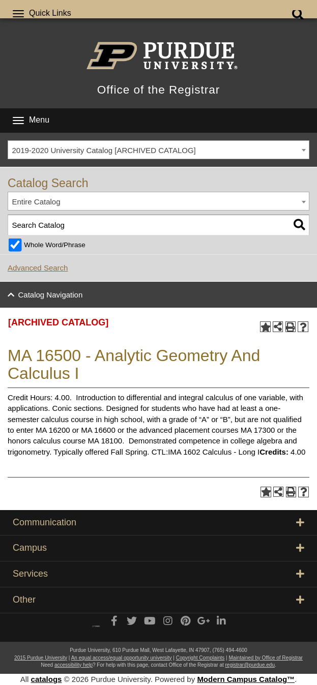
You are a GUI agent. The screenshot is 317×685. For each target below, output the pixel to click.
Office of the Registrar (158, 89)
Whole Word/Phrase (54, 245)
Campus (158, 548)
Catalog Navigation (50, 294)
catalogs (46, 679)
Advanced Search (38, 267)
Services (158, 574)
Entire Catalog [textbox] (36, 201)
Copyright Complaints (200, 658)
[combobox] (158, 150)
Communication (158, 522)
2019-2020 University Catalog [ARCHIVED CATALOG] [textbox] (104, 150)
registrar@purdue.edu (250, 665)
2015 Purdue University (40, 658)
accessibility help (73, 665)
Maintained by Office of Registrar (265, 658)
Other (158, 599)
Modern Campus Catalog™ (246, 679)
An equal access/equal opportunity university (121, 658)
